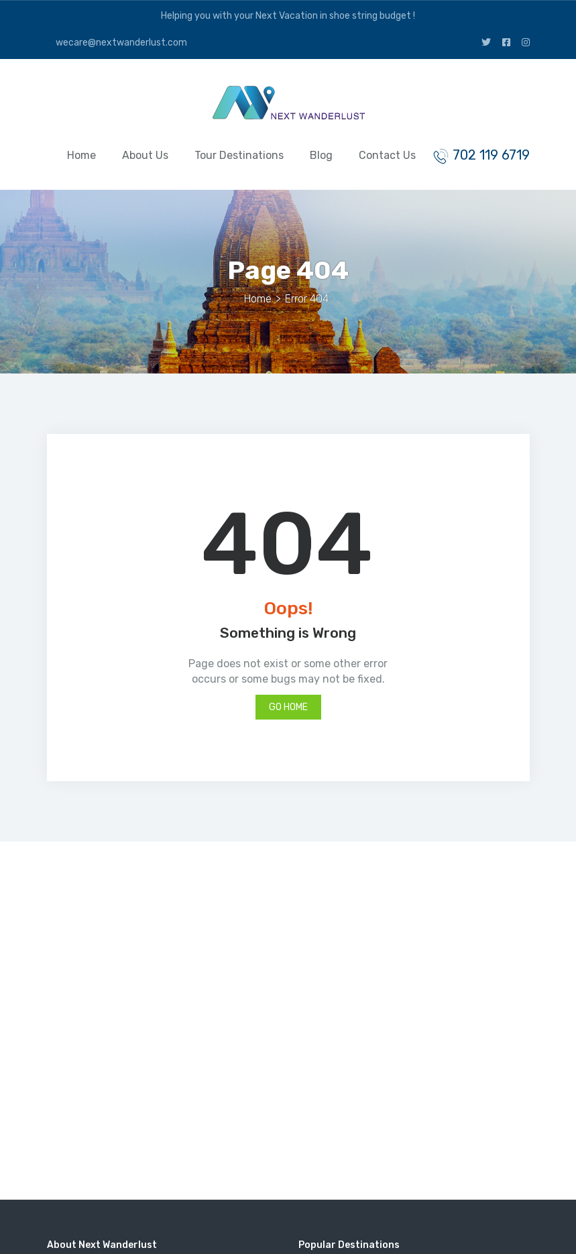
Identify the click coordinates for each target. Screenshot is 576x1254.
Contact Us (387, 155)
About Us (145, 155)
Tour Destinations (239, 155)
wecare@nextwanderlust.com (120, 42)
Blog (321, 155)
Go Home (288, 707)
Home (81, 155)
